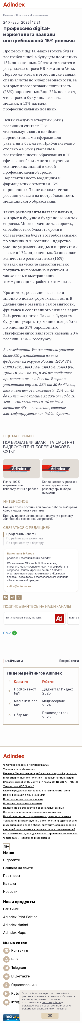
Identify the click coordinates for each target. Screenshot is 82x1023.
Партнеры (11, 876)
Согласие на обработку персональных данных (32, 812)
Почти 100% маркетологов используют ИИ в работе (20, 486)
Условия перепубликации (19, 769)
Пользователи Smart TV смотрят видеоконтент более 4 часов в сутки (39, 447)
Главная (8, 15)
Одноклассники (24, 985)
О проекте (11, 860)
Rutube (17, 993)
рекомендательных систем (38, 1008)
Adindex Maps (14, 933)
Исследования (39, 15)
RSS (14, 959)
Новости (21, 15)
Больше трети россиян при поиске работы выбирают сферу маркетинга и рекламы (40, 509)
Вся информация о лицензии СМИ (24, 794)
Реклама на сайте (18, 868)
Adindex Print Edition (20, 917)
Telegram (18, 968)
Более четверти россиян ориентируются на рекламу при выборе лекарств (59, 488)
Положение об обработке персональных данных (33, 807)
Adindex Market (15, 925)
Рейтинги (11, 909)
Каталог (10, 884)
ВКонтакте (20, 976)
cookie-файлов (51, 1002)
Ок (50, 1016)
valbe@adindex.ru (19, 586)
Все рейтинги (69, 661)
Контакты (19, 950)
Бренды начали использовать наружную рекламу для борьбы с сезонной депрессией (38, 518)
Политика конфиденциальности (23, 799)
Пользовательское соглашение (22, 803)
